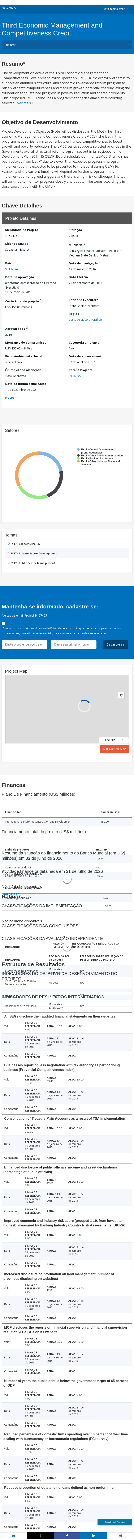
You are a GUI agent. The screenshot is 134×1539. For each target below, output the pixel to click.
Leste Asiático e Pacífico (85, 320)
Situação (75, 230)
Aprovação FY (16, 328)
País (8, 263)
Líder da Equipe (16, 244)
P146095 (75, 376)
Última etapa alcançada (23, 370)
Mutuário (77, 244)
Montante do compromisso (25, 342)
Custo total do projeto (23, 300)
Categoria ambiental (84, 342)
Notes (9, 398)
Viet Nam (11, 269)
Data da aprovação (19, 277)
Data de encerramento (86, 356)
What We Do (10, 8)
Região (74, 314)
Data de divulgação (83, 263)
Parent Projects (80, 370)
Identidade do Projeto (21, 230)
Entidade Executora (83, 300)
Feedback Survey (115, 1522)
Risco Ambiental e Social (23, 356)
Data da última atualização (26, 384)
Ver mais (25, 103)
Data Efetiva (78, 277)
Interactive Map (114, 749)
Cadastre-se (116, 644)
